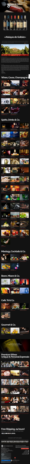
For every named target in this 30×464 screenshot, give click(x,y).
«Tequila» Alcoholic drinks (3, 148)
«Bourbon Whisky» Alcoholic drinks (23, 130)
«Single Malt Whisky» (13, 129)
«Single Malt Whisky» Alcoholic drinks (13, 130)
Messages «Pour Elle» (3, 412)
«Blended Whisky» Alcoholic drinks (4, 130)
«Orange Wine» (13, 104)
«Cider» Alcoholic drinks (3, 246)
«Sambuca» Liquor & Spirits (3, 183)
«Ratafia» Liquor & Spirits (22, 192)
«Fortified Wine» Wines (12, 96)
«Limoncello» (3, 227)
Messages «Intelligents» (12, 385)
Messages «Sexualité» (3, 421)
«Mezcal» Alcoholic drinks (12, 148)
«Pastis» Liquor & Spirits (3, 174)
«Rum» (21, 138)
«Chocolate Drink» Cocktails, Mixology (4, 319)
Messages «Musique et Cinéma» (13, 394)
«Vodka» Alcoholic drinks (12, 139)
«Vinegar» (21, 334)
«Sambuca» (3, 182)
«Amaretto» (12, 191)
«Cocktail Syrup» (22, 260)
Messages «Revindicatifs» (22, 412)
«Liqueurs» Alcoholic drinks (12, 228)
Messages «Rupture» (22, 376)
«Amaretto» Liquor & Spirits (12, 192)
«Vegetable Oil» (13, 334)
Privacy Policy (26, 451)
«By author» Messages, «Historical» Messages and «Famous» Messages (16, 377)
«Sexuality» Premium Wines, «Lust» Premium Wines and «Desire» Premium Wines (7, 422)
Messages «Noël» (3, 403)
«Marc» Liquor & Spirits (12, 210)
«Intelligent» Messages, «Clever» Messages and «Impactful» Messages (16, 386)
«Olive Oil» (3, 334)
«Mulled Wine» (22, 95)
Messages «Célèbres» (12, 376)
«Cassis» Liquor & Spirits (12, 201)
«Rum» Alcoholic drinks (22, 139)
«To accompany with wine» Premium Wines (13, 422)
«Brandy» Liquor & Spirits (3, 156)
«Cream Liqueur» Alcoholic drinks (23, 228)
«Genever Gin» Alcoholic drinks (4, 139)
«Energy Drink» (22, 285)
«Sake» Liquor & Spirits (22, 210)
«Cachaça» (21, 173)
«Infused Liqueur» (13, 218)
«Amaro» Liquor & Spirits (3, 192)
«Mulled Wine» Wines (22, 96)
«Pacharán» (12, 182)
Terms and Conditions (25, 453)
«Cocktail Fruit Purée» (4, 269)
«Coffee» (2, 309)
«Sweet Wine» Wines (3, 96)
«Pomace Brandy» (4, 218)
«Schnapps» (12, 269)
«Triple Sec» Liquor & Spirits (22, 183)
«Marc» (11, 209)
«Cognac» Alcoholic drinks (22, 148)
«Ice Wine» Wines (2, 105)
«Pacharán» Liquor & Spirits (12, 183)
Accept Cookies (6, 460)
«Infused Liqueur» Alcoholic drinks (13, 219)
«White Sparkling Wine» (24, 104)
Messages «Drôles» (3, 385)
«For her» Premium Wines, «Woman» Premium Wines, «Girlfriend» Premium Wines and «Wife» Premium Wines (10, 413)
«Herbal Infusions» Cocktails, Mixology (23, 310)
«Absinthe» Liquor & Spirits (22, 201)
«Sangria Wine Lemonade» (5, 236)
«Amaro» (2, 191)
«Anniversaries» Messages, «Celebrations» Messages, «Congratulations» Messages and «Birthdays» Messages (10, 377)
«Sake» (21, 209)
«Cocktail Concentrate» (14, 260)
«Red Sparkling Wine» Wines (13, 114)
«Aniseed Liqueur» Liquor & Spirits (13, 165)
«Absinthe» (21, 200)
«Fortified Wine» (13, 95)
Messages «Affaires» (12, 403)
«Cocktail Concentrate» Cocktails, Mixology (14, 261)
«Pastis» (2, 173)
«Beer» (11, 294)
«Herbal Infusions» (23, 309)
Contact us (27, 450)
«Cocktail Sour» (3, 260)
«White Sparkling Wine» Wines (22, 105)
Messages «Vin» (12, 421)
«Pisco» (11, 173)
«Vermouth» (22, 236)
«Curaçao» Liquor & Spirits (3, 201)
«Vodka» (11, 138)
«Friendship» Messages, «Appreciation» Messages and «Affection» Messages (16, 368)
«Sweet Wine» (3, 95)
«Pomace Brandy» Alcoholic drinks (4, 219)
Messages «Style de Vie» (3, 394)
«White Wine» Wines (12, 87)
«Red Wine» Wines (3, 87)
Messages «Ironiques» (22, 385)
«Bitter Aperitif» (13, 236)
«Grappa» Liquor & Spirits (3, 210)
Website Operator (26, 452)
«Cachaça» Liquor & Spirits (22, 174)
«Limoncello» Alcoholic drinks (3, 228)
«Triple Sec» (22, 182)
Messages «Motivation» (22, 394)
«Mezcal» (12, 147)
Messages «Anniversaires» (3, 376)
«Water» (21, 294)
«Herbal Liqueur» (22, 218)
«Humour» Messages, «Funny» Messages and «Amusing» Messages (6, 386)
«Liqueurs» (12, 227)
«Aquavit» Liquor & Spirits (3, 165)
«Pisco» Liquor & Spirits (12, 174)
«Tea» (11, 309)
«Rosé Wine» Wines (21, 87)
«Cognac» (21, 147)
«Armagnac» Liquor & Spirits (22, 156)
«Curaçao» (3, 200)
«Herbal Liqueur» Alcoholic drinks (23, 219)
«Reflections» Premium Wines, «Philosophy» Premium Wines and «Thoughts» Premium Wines (17, 413)
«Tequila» (2, 147)
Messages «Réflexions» (12, 412)
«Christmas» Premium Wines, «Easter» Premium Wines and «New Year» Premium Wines (8, 404)
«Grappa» (2, 209)
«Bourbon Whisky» (23, 129)
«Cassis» (11, 200)
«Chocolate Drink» (4, 318)
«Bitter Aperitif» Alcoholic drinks (13, 237)
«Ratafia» (21, 191)
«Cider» (2, 245)
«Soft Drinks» (12, 285)
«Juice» (2, 294)
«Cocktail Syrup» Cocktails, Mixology (23, 261)
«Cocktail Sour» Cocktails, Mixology (4, 261)
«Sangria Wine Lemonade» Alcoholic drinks (5, 237)
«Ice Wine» (3, 104)
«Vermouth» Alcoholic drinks (22, 237)
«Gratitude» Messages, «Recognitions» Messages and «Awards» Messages (7, 368)
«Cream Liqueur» (22, 227)
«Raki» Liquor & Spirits (22, 165)
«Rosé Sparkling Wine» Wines (4, 114)
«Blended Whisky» (4, 129)
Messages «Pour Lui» (22, 403)
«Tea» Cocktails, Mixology (12, 310)
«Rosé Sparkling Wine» (5, 113)
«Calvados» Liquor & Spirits (12, 156)
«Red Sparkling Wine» (14, 113)
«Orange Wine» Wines (12, 105)
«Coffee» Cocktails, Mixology (3, 310)
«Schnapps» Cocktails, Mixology (13, 270)
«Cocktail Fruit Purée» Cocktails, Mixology (5, 270)
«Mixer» (2, 285)
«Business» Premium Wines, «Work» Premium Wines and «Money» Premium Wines (17, 404)
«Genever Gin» (3, 138)
